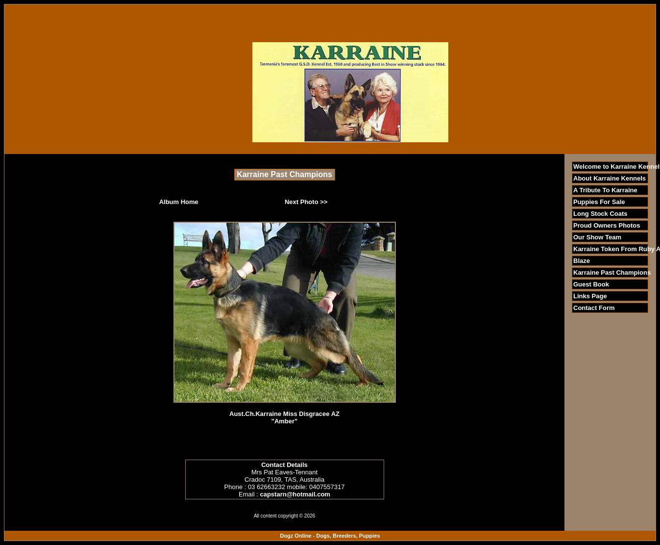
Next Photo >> (306, 202)
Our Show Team (597, 237)
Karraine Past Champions (612, 272)
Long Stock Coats (600, 213)
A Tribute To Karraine (605, 190)
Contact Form (594, 307)
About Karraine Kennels (609, 178)
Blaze (581, 260)
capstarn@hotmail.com (295, 494)
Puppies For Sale (599, 202)
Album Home (178, 202)
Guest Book (591, 284)
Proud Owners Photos (606, 225)
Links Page (590, 296)
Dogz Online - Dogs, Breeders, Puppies (330, 536)
